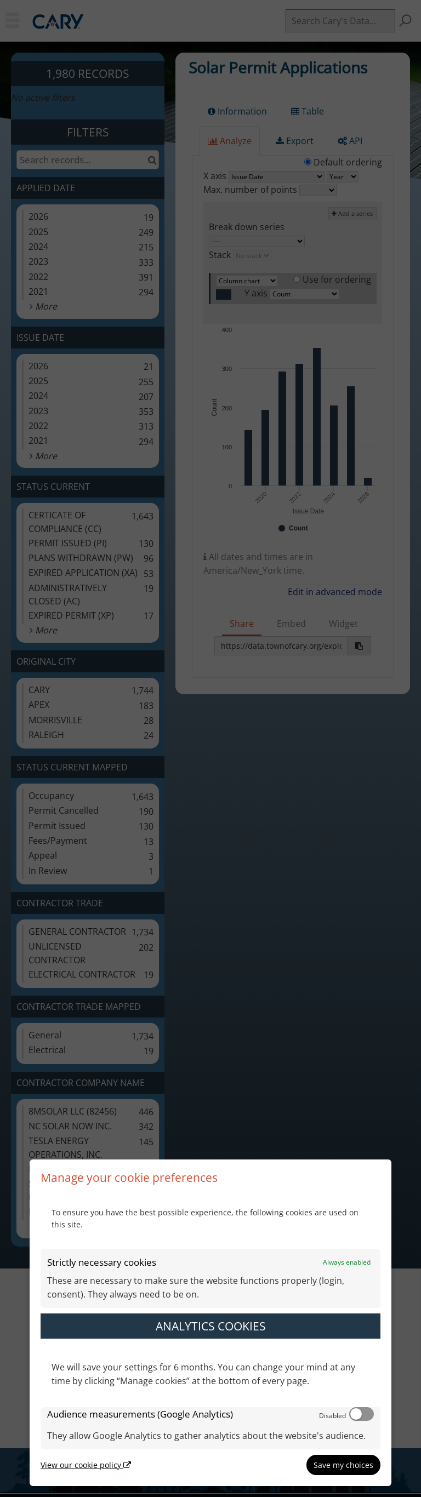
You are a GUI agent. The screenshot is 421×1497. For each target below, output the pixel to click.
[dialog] (210, 1322)
